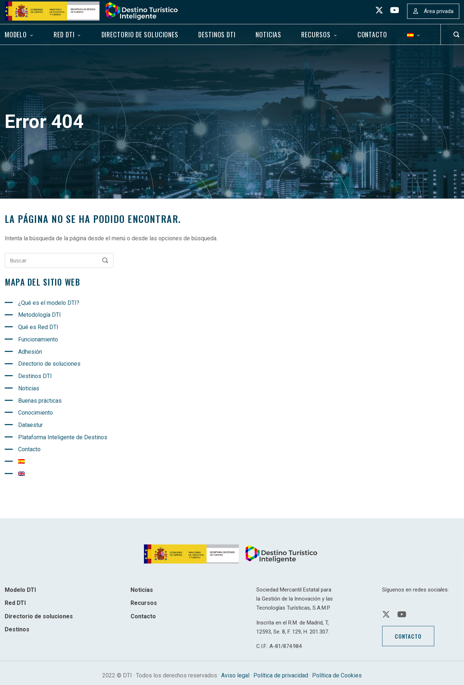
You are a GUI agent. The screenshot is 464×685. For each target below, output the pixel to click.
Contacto (372, 34)
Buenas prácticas (40, 400)
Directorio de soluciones (140, 34)
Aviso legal (235, 675)
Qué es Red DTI (38, 327)
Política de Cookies (337, 675)
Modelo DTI (20, 589)
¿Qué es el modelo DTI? (48, 302)
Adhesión (30, 351)
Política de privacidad (280, 675)
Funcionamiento (38, 339)
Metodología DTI (39, 314)
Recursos (315, 34)
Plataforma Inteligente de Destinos (62, 437)
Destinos (17, 629)
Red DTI (64, 34)
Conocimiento (35, 412)
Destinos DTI (217, 34)
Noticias (268, 34)
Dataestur (30, 425)
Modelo (16, 34)
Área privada (438, 11)
